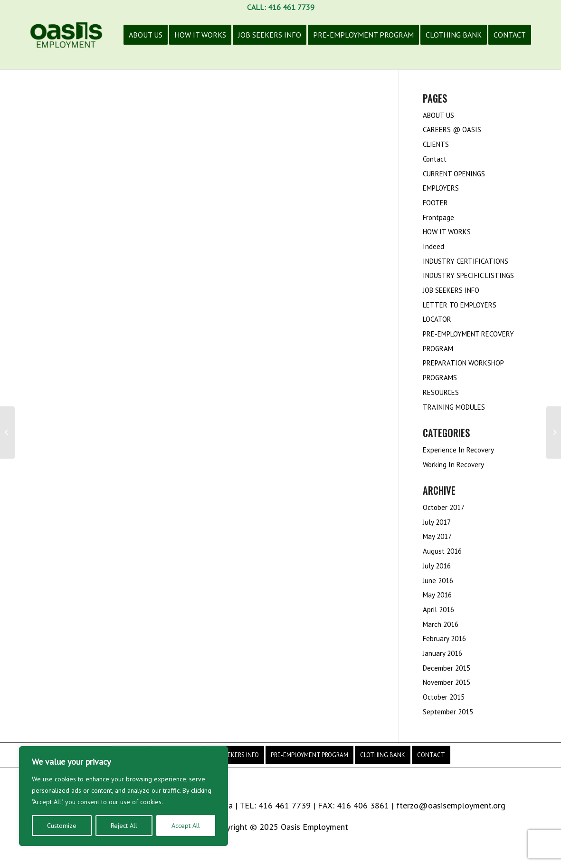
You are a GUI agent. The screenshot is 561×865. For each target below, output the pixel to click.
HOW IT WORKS (447, 231)
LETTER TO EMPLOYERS (459, 304)
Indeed (433, 246)
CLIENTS (436, 144)
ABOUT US (438, 115)
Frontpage (438, 217)
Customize (61, 825)
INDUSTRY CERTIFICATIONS (465, 261)
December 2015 (446, 668)
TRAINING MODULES (454, 407)
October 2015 (444, 697)
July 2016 (437, 565)
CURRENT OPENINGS (454, 173)
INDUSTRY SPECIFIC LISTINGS (468, 275)
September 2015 (448, 711)
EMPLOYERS (441, 187)
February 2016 (444, 638)
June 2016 (438, 580)
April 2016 (438, 609)
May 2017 (437, 536)
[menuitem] (145, 42)
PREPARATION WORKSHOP (463, 362)
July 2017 (437, 522)
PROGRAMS (440, 377)
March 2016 (440, 624)
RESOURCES (441, 392)
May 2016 (437, 594)
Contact (435, 158)
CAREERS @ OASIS (452, 129)
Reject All (124, 825)
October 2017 (444, 507)
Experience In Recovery (458, 449)
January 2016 (442, 653)
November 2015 (446, 682)
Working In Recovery (453, 464)
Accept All (185, 825)
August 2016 (442, 551)
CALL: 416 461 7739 (280, 7)
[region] (123, 796)
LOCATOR (437, 319)
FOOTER (435, 202)
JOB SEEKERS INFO (451, 290)
